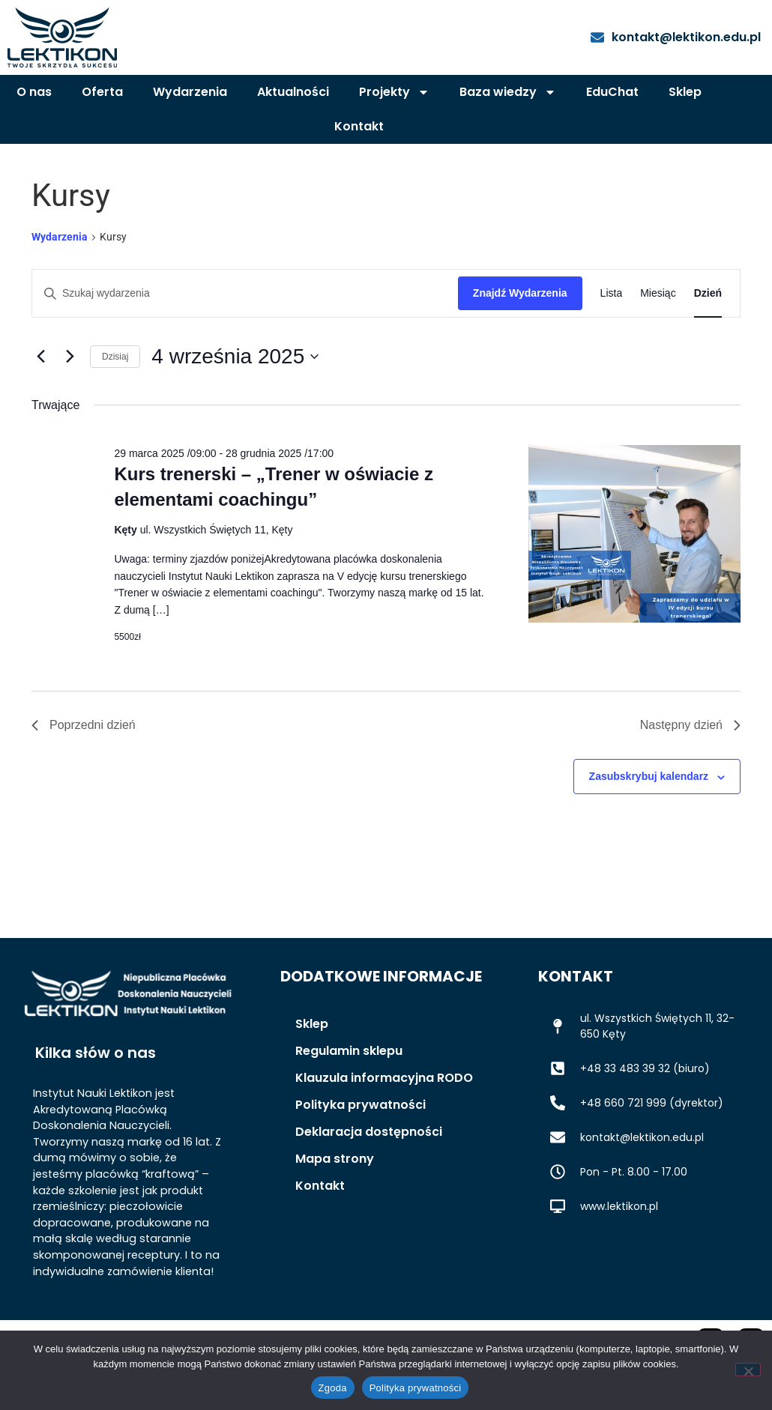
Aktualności (293, 91)
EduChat (612, 91)
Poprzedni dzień (83, 766)
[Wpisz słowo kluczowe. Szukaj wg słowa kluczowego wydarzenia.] (245, 335)
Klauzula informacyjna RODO (384, 1119)
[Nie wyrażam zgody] (748, 1369)
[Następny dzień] (70, 399)
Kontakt (359, 126)
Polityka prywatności (360, 1146)
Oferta (102, 91)
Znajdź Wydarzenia (520, 335)
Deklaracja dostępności (368, 1173)
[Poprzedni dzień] (40, 399)
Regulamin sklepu (348, 1092)
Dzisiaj (115, 398)
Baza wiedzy (507, 92)
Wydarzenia (190, 91)
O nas (34, 91)
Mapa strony (334, 1200)
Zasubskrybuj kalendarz (649, 818)
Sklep (685, 91)
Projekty (394, 92)
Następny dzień (690, 766)
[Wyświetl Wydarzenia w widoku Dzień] (708, 335)
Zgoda (333, 1388)
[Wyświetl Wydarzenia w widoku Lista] (611, 335)
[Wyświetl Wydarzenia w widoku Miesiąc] (657, 335)
